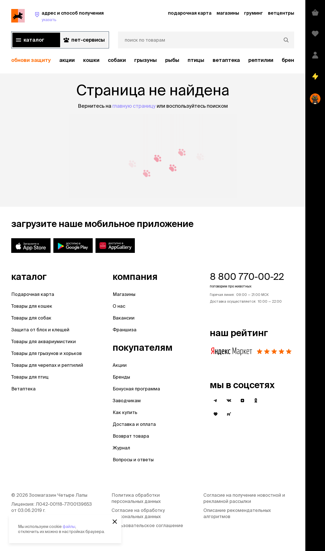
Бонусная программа (136, 388)
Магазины (124, 294)
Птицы (196, 60)
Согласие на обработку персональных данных (138, 513)
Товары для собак (31, 317)
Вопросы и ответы (133, 459)
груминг (253, 12)
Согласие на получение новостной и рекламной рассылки (244, 498)
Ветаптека (226, 60)
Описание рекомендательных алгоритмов (237, 513)
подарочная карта (190, 12)
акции (67, 60)
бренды (292, 60)
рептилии (260, 60)
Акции (120, 365)
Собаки (117, 60)
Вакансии (124, 317)
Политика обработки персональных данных (136, 498)
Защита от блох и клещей (40, 329)
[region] (152, 60)
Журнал (121, 447)
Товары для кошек (31, 306)
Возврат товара (131, 435)
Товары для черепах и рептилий (47, 365)
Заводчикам (127, 400)
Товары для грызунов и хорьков (46, 353)
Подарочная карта (32, 294)
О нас (119, 306)
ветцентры (281, 12)
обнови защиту (31, 60)
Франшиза (125, 329)
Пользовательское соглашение (147, 525)
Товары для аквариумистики (43, 341)
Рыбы (172, 60)
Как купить (125, 412)
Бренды (121, 376)
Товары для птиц (30, 376)
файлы (69, 526)
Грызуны (145, 60)
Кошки (91, 60)
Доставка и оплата (134, 424)
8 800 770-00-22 (247, 276)
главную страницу (134, 106)
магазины (228, 12)
